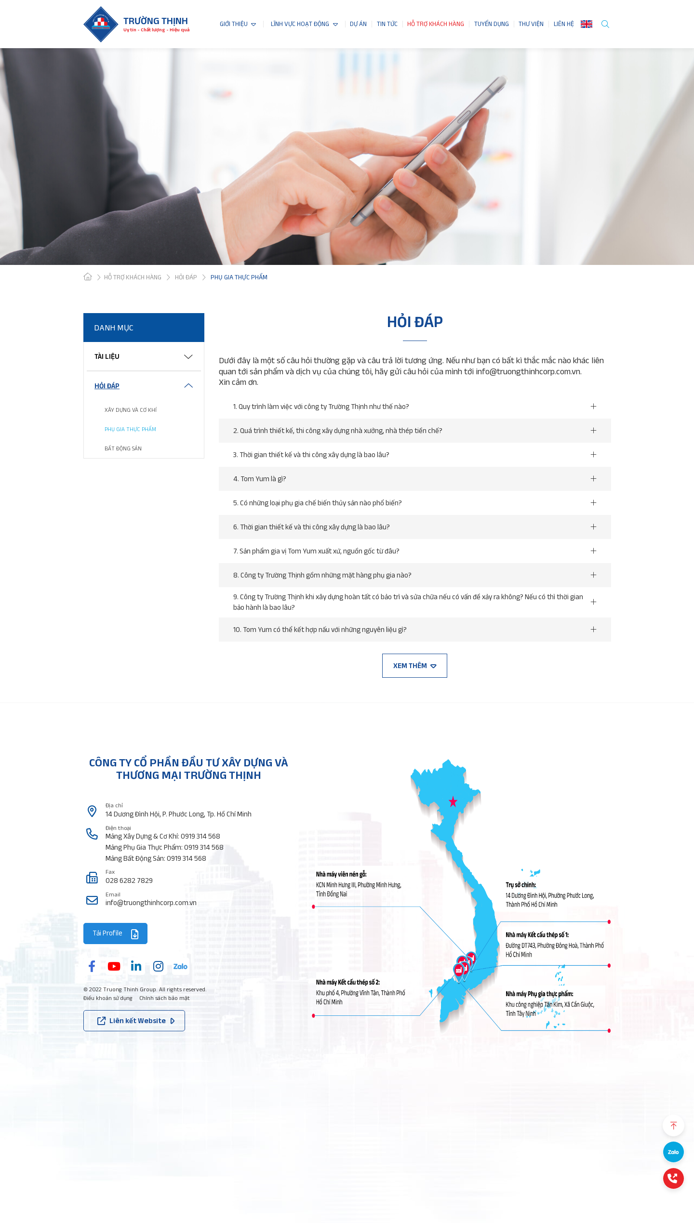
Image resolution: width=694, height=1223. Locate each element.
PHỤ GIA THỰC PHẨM (130, 429)
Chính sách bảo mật (164, 998)
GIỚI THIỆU (234, 24)
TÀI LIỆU (107, 356)
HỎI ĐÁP (107, 385)
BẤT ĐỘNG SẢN (123, 448)
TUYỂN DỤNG (491, 24)
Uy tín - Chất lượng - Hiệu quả (156, 29)
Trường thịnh (155, 20)
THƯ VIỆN (531, 24)
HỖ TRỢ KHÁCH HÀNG (435, 24)
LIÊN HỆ (564, 24)
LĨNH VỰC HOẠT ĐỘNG (300, 24)
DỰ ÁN (358, 24)
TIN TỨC (387, 24)
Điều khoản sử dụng (108, 998)
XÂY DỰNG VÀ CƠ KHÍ (131, 410)
